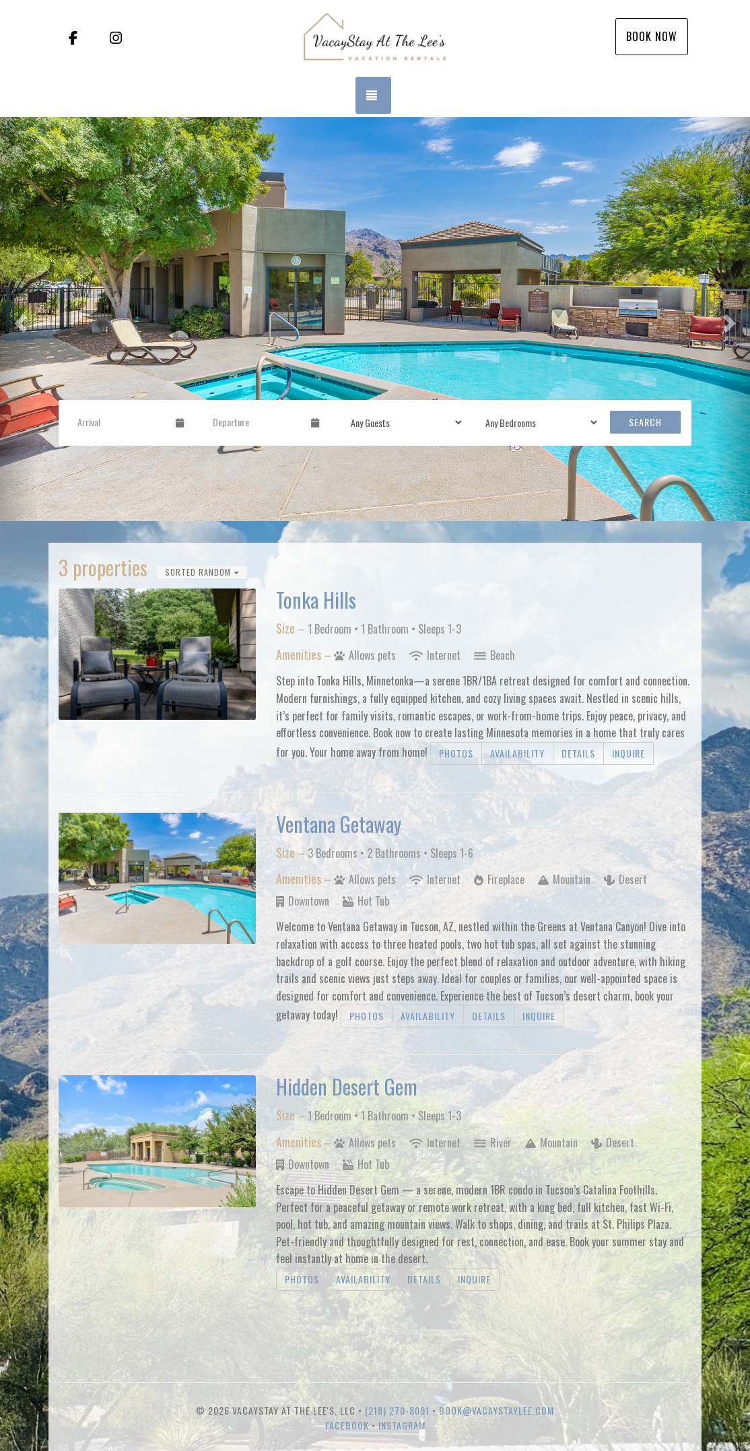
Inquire (628, 753)
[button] (19, 319)
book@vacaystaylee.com (496, 1410)
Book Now (651, 36)
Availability (517, 753)
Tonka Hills (316, 599)
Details (578, 753)
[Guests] (402, 422)
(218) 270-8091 (397, 1410)
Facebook (347, 1425)
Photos (456, 753)
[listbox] (375, 319)
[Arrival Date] (120, 422)
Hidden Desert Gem (346, 1086)
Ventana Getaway (338, 824)
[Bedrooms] (537, 422)
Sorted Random (202, 572)
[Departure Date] (256, 422)
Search (645, 422)
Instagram (401, 1425)
